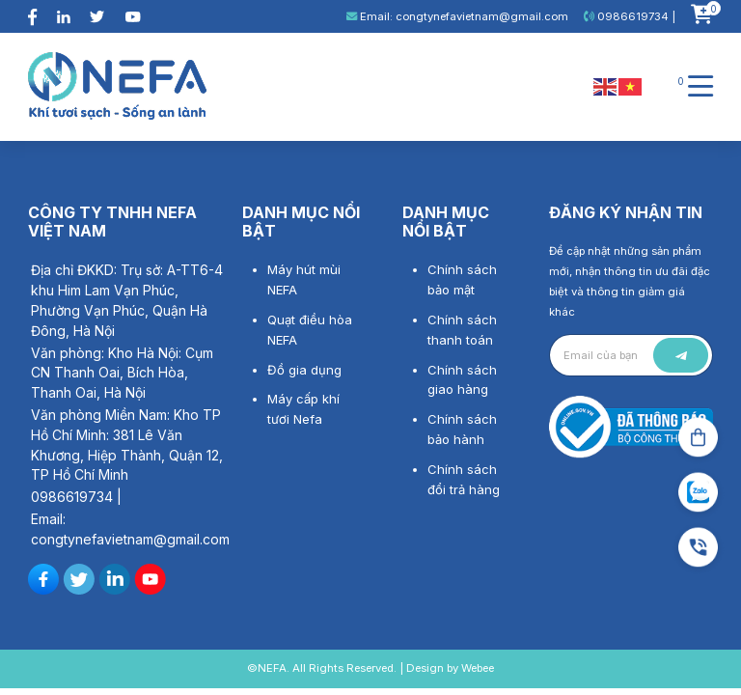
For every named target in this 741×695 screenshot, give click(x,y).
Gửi (680, 355)
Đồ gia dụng (304, 369)
